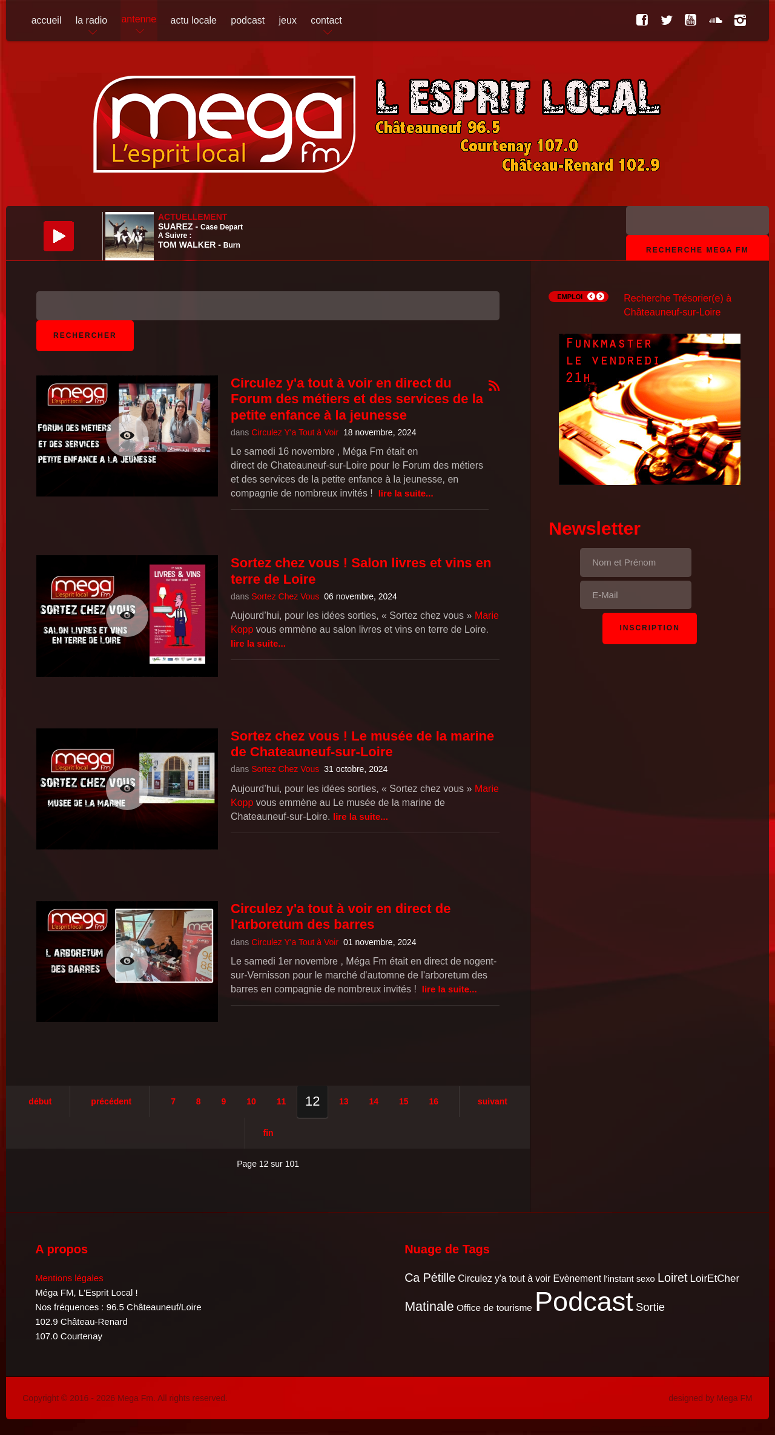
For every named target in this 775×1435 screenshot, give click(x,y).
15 (404, 1101)
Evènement (577, 1278)
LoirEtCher (715, 1278)
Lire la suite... (406, 493)
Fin (268, 1133)
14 (374, 1101)
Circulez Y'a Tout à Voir (294, 432)
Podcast (584, 1301)
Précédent (111, 1101)
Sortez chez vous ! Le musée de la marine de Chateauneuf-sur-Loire (362, 743)
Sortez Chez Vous (285, 596)
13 (344, 1101)
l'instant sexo (629, 1279)
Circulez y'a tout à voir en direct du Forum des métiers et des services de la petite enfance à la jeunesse (357, 399)
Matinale (429, 1306)
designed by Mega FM (710, 1398)
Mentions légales (69, 1278)
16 (433, 1101)
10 (251, 1101)
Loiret (672, 1277)
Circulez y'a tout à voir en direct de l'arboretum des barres (340, 916)
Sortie (650, 1307)
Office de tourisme (494, 1307)
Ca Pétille (429, 1277)
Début (39, 1101)
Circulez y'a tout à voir (504, 1278)
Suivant (492, 1101)
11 (281, 1101)
